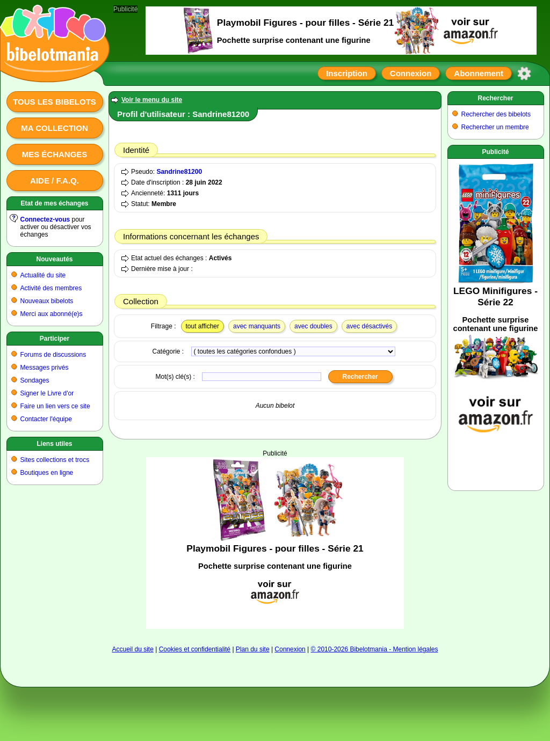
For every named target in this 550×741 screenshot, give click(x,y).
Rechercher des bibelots (496, 114)
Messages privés (44, 367)
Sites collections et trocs (55, 460)
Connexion (411, 73)
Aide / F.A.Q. (54, 180)
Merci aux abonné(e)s (51, 314)
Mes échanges (55, 154)
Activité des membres (51, 288)
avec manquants (256, 326)
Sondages (34, 380)
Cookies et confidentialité (194, 649)
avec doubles (313, 326)
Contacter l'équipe (46, 419)
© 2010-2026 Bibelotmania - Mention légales (374, 649)
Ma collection (54, 128)
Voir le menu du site (151, 100)
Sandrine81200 (179, 171)
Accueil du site (132, 649)
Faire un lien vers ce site (55, 406)
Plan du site (253, 649)
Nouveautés (54, 259)
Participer (54, 338)
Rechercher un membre (495, 127)
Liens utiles (54, 443)
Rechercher (495, 98)
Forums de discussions (53, 354)
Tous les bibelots (54, 101)
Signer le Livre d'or (47, 393)
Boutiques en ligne (47, 472)
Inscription (346, 73)
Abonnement (478, 73)
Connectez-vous (45, 219)
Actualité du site (43, 275)
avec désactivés (369, 326)
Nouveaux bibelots (47, 301)
